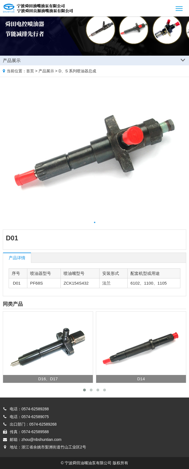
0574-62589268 (43, 424)
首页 (30, 71)
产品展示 (46, 71)
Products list (184, 59)
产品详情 (17, 257)
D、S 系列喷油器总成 (77, 71)
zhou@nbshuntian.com (41, 439)
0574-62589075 (35, 416)
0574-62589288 (35, 409)
